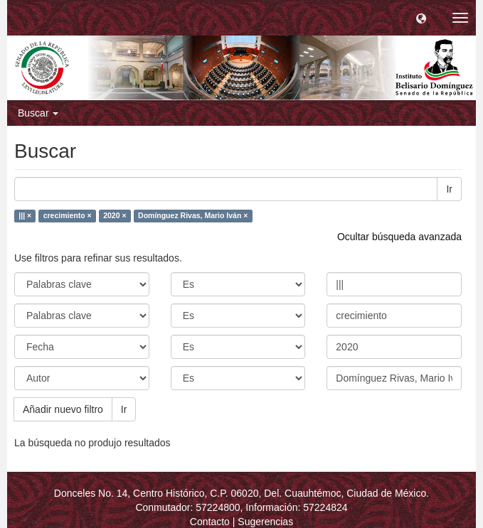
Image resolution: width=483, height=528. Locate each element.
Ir (449, 189)
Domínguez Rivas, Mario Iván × (193, 216)
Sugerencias (265, 521)
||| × (24, 216)
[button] (421, 18)
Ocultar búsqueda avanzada (399, 236)
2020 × (114, 216)
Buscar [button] (38, 113)
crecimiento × (67, 216)
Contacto (210, 521)
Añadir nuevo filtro (63, 409)
